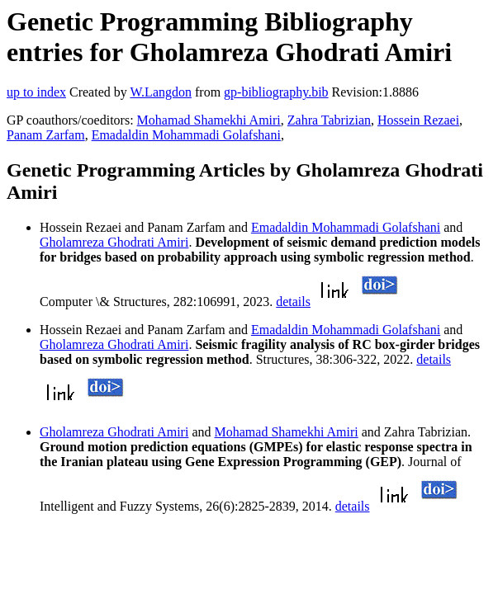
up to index (36, 92)
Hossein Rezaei (418, 120)
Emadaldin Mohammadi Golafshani (186, 135)
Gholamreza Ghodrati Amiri (114, 242)
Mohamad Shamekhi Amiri (209, 120)
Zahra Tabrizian (329, 120)
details (293, 302)
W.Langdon (161, 92)
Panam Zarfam (46, 135)
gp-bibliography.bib (276, 92)
